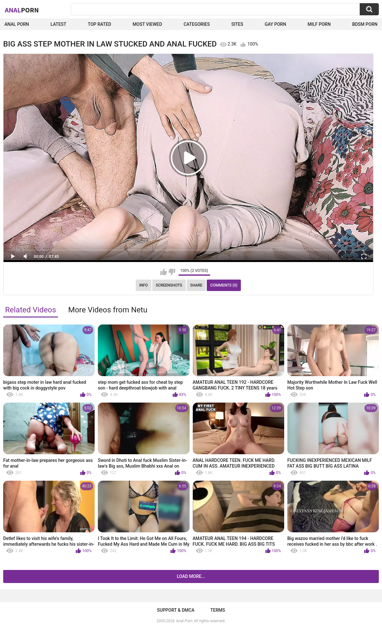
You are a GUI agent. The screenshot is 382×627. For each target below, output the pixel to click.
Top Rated (99, 24)
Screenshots (169, 285)
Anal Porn (16, 24)
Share (196, 285)
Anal (22, 9)
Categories (197, 24)
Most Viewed (147, 24)
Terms (217, 610)
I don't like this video (172, 272)
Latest (59, 24)
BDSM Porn (365, 24)
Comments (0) (223, 285)
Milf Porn (319, 24)
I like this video (163, 272)
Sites (237, 24)
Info (143, 285)
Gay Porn (275, 24)
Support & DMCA (175, 610)
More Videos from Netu (108, 309)
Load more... (191, 576)
